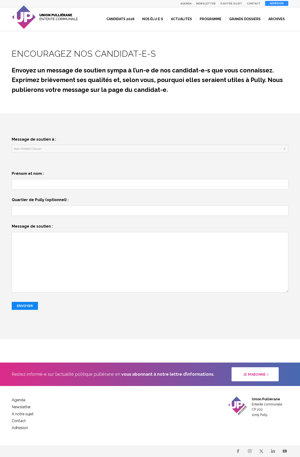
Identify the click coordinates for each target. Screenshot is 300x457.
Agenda (185, 3)
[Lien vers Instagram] (249, 451)
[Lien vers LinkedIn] (273, 451)
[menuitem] (186, 3)
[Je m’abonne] (255, 374)
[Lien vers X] (261, 451)
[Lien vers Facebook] (237, 451)
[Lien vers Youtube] (284, 451)
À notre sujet (231, 3)
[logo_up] (45, 17)
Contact (253, 3)
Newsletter (206, 3)
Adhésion (277, 3)
